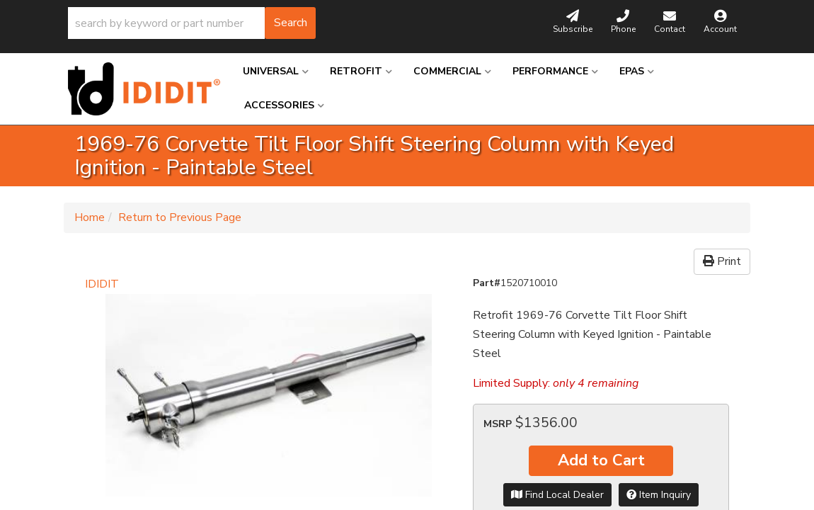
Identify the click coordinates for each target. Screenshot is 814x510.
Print (722, 261)
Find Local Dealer (557, 495)
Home (89, 217)
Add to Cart (601, 460)
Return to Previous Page (179, 217)
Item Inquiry (658, 495)
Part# (486, 283)
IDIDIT (102, 284)
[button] (192, 23)
